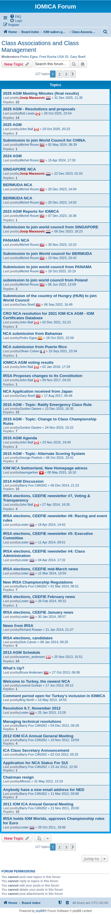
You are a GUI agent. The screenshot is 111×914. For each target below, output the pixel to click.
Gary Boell (77, 56)
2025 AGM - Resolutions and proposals (39, 109)
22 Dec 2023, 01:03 (68, 173)
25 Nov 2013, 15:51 (68, 657)
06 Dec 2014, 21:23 (65, 485)
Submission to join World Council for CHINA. (44, 140)
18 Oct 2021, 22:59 (60, 338)
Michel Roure (29, 144)
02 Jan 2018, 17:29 (56, 366)
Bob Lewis (27, 113)
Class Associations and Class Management (40, 46)
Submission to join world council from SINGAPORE (50, 227)
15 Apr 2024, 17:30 (61, 160)
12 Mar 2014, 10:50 (52, 573)
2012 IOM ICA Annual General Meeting (38, 736)
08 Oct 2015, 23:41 (60, 457)
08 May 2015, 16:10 (61, 472)
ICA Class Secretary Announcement (36, 750)
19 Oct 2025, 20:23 (56, 129)
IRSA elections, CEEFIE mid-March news (40, 569)
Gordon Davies (30, 408)
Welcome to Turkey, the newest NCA (36, 681)
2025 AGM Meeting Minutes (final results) (41, 93)
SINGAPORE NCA (19, 169)
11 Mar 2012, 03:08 (65, 793)
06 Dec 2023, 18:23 (68, 231)
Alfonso (25, 781)
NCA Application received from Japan (38, 391)
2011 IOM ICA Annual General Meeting (38, 804)
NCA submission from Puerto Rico (35, 347)
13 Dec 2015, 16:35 (59, 408)
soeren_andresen (32, 657)
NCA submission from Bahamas (32, 333)
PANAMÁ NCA (16, 240)
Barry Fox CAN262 (33, 485)
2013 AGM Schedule (21, 652)
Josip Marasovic (32, 97)
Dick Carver (28, 642)
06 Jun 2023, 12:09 (62, 284)
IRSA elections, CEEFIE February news (39, 596)
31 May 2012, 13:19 (48, 781)
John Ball (26, 129)
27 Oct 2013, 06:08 (66, 672)
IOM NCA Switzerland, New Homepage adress (45, 468)
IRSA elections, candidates (28, 638)
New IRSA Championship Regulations (38, 582)
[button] (73, 74)
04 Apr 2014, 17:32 (51, 560)
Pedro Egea (29, 56)
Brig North (27, 700)
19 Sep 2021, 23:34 (63, 351)
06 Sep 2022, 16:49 (58, 304)
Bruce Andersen (31, 672)
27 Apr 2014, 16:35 (56, 504)
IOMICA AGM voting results (28, 362)
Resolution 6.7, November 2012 (32, 708)
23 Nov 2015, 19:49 (56, 442)
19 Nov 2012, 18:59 (65, 740)
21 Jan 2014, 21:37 (59, 629)
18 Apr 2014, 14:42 (51, 524)
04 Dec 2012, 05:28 (65, 725)
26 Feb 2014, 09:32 (52, 601)
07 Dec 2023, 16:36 (62, 215)
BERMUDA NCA (17, 185)
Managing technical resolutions (32, 721)
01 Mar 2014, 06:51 (65, 586)
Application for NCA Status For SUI (35, 763)
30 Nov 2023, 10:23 (62, 244)
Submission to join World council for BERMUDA (47, 253)
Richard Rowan (31, 629)
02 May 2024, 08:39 (62, 144)
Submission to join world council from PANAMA (47, 267)
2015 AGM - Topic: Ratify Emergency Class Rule (47, 404)
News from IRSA (18, 625)
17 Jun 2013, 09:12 (59, 685)
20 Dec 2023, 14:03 (62, 202)
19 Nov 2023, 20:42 (62, 258)
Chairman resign (18, 777)
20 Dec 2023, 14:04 (62, 189)
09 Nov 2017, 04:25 (56, 380)
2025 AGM (12, 124)
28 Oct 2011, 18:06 (52, 827)
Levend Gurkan (31, 685)
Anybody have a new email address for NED (43, 789)
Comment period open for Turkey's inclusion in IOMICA (54, 696)
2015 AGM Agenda (20, 438)
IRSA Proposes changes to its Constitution (42, 376)
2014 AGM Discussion (23, 481)
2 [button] (59, 74)
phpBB (40, 911)
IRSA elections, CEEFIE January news (38, 612)
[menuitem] (15, 16)
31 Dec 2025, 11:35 (68, 97)
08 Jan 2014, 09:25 (54, 642)
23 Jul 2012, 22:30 (64, 767)
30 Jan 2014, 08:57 (52, 616)
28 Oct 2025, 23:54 (58, 113)
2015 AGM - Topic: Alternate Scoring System (44, 453)
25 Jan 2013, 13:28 (52, 712)
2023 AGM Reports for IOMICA (31, 211)
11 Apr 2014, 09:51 (51, 542)
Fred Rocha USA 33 (53, 56)
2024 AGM (12, 156)
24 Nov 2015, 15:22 (59, 427)
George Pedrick (31, 457)
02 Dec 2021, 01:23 (56, 322)
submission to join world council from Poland (45, 280)
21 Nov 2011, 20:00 (65, 808)
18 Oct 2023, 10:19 (62, 271)
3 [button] (66, 74)
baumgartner (29, 472)
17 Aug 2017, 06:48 (58, 395)
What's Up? (13, 668)
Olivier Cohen (29, 351)
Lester (24, 524)
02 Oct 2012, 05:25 (64, 754)
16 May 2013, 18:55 (52, 700)
